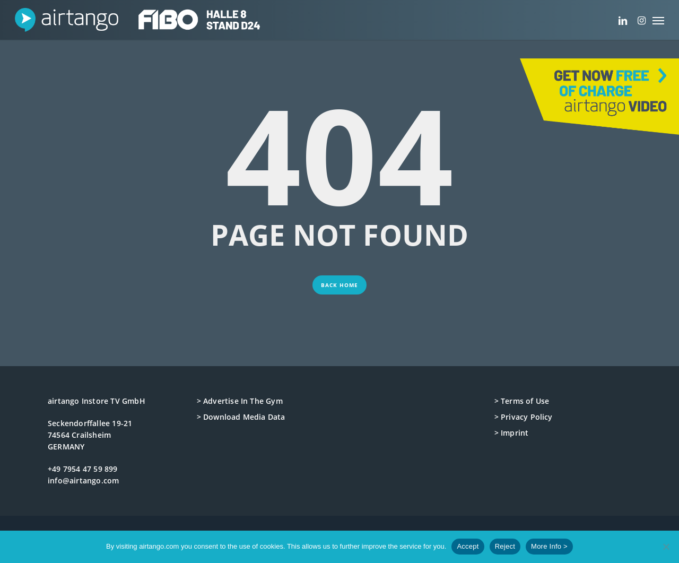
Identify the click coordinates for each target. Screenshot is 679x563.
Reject (505, 546)
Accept (467, 546)
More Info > (549, 546)
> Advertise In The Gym (240, 401)
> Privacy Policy (523, 417)
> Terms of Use (522, 401)
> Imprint (511, 433)
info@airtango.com (83, 480)
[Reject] (665, 546)
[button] (658, 20)
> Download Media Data (241, 417)
